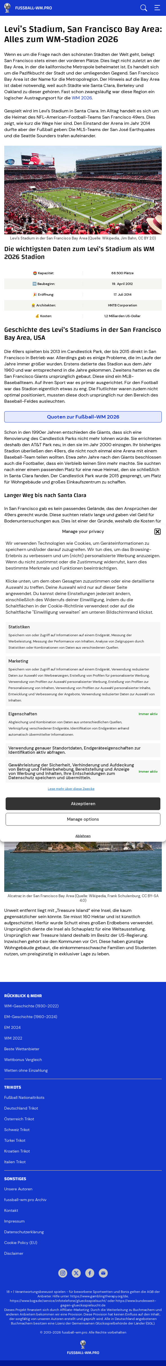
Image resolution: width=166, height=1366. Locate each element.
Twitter (76, 1273)
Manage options (83, 819)
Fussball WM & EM (32, 8)
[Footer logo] (83, 1347)
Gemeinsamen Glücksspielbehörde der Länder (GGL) (113, 1323)
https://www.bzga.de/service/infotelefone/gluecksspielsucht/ (58, 1301)
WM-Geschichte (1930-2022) (31, 1005)
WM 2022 (13, 1038)
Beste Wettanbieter (21, 1048)
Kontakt (11, 1210)
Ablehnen (83, 835)
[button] (157, 531)
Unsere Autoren (18, 1188)
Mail (103, 1273)
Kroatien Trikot (17, 1151)
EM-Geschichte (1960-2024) (30, 1016)
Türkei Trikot (14, 1140)
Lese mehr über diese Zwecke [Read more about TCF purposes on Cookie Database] (71, 788)
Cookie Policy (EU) (20, 1242)
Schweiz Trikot (17, 1129)
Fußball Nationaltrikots (24, 1097)
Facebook (89, 1273)
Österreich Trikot (19, 1118)
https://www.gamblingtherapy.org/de (99, 1296)
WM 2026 (82, 98)
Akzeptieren (83, 804)
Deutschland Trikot (21, 1108)
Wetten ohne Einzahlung (26, 1070)
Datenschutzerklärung (24, 1231)
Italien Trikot (15, 1161)
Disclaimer (13, 1253)
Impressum (14, 1221)
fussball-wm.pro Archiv (25, 1199)
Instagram (62, 1273)
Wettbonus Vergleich (23, 1059)
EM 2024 (12, 1027)
